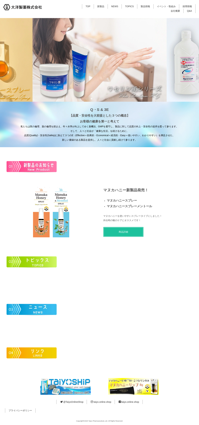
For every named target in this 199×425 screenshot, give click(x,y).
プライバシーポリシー (20, 410)
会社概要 (175, 11)
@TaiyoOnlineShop (71, 402)
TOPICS (129, 6)
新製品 (100, 6)
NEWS (114, 6)
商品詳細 (123, 231)
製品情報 (145, 6)
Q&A (189, 11)
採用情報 (187, 6)
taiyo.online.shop (101, 402)
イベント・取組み (166, 6)
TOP (88, 6)
